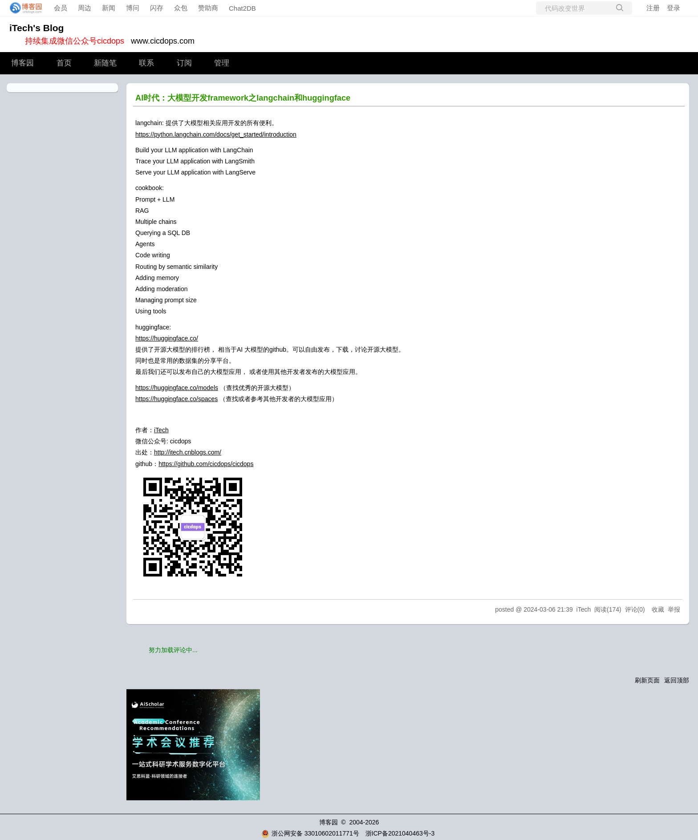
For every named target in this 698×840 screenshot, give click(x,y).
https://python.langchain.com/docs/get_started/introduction (215, 134)
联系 (146, 63)
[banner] (23, 8)
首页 (64, 63)
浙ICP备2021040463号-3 (400, 833)
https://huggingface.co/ (166, 338)
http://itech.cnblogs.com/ (187, 452)
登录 (673, 8)
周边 (84, 8)
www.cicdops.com (163, 41)
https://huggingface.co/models (176, 387)
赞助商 (208, 8)
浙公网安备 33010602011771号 (310, 833)
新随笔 (105, 63)
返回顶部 (676, 680)
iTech (161, 430)
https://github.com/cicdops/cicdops (205, 463)
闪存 (156, 8)
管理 (221, 63)
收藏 (658, 609)
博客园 (22, 63)
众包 (180, 8)
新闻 (108, 8)
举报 (674, 609)
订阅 (184, 63)
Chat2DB (242, 8)
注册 (653, 8)
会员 (60, 8)
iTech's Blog (36, 28)
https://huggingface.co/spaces (176, 398)
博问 (132, 8)
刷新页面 (647, 680)
